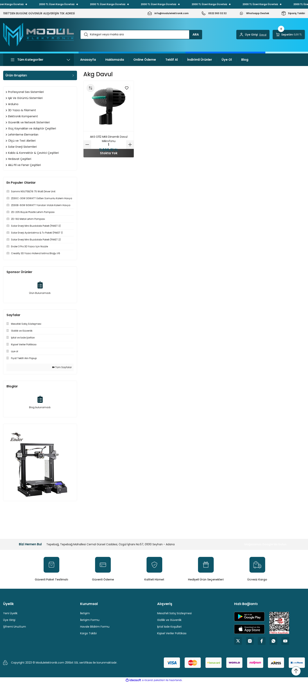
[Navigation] (38, 59)
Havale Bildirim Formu (94, 627)
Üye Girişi (9, 620)
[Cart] (289, 34)
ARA (195, 34)
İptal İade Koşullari (169, 627)
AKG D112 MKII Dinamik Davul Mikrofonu (108, 139)
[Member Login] (253, 34)
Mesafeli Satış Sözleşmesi (174, 613)
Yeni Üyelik (10, 613)
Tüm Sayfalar (62, 367)
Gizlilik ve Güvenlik (169, 620)
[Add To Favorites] (127, 88)
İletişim (85, 613)
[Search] (141, 34)
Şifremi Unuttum (14, 627)
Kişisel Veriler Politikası (171, 633)
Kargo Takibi (88, 633)
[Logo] (38, 34)
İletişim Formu (89, 620)
